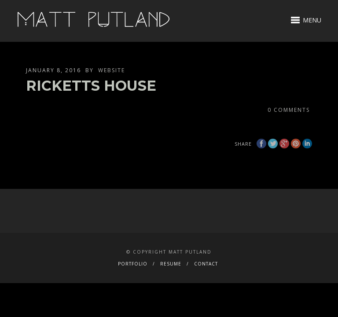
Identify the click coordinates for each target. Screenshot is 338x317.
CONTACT (206, 264)
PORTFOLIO (132, 264)
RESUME (170, 264)
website (111, 70)
